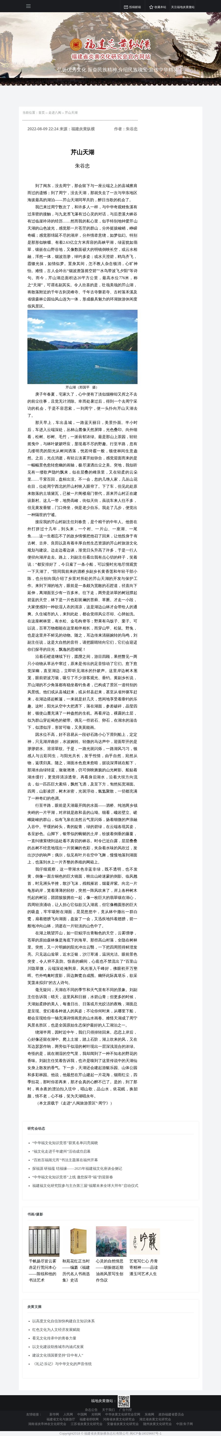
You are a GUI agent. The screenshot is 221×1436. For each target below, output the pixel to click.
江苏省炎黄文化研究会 (87, 1424)
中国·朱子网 (184, 1424)
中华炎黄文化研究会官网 (122, 1414)
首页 (41, 112)
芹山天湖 (71, 112)
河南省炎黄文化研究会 (119, 1419)
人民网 (68, 1414)
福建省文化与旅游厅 (61, 1419)
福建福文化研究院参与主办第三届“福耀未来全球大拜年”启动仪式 (85, 1186)
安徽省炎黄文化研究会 (123, 1424)
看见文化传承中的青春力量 (54, 1338)
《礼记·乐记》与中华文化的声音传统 (62, 1364)
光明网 (96, 1414)
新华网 (54, 1414)
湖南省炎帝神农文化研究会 (47, 1424)
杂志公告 (91, 1409)
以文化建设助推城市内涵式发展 (58, 1347)
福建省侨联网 (89, 1419)
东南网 (149, 1414)
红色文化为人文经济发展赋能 (56, 1330)
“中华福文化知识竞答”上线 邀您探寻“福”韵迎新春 (72, 1177)
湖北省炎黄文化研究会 (155, 1419)
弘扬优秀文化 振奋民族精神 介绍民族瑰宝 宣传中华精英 (117, 69)
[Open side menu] (28, 6)
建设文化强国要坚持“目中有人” (57, 1355)
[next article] (183, 69)
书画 (31, 1214)
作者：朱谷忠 (126, 129)
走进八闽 (54, 112)
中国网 (82, 1414)
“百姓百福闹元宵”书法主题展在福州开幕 (65, 1160)
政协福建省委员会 (171, 1414)
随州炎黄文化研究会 (157, 1424)
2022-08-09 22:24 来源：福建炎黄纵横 (61, 129)
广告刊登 (125, 1409)
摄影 (39, 1214)
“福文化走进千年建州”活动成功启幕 (61, 1151)
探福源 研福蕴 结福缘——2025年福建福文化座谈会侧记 (77, 1169)
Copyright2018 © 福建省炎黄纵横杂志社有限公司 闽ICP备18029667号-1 (110, 1433)
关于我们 (108, 1409)
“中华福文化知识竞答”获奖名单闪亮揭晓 (65, 1143)
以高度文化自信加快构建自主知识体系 (63, 1321)
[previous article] (191, 69)
